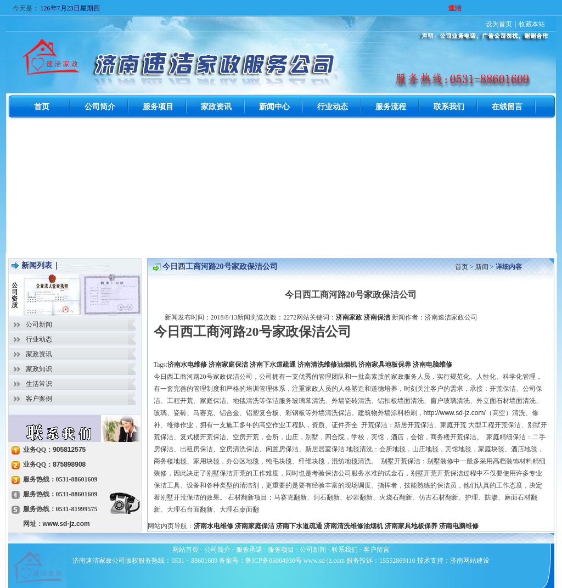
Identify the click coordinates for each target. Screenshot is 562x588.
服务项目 (281, 549)
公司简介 (217, 549)
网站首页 (185, 549)
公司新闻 (39, 324)
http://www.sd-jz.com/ (455, 413)
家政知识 (39, 369)
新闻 (481, 267)
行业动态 (39, 339)
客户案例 (39, 398)
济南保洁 (377, 317)
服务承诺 (249, 549)
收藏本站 (532, 24)
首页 (461, 267)
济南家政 (349, 317)
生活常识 (39, 384)
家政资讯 (39, 354)
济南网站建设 (470, 560)
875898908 (69, 464)
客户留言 (376, 549)
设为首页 (499, 24)
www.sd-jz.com (66, 524)
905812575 (69, 449)
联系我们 (344, 549)
